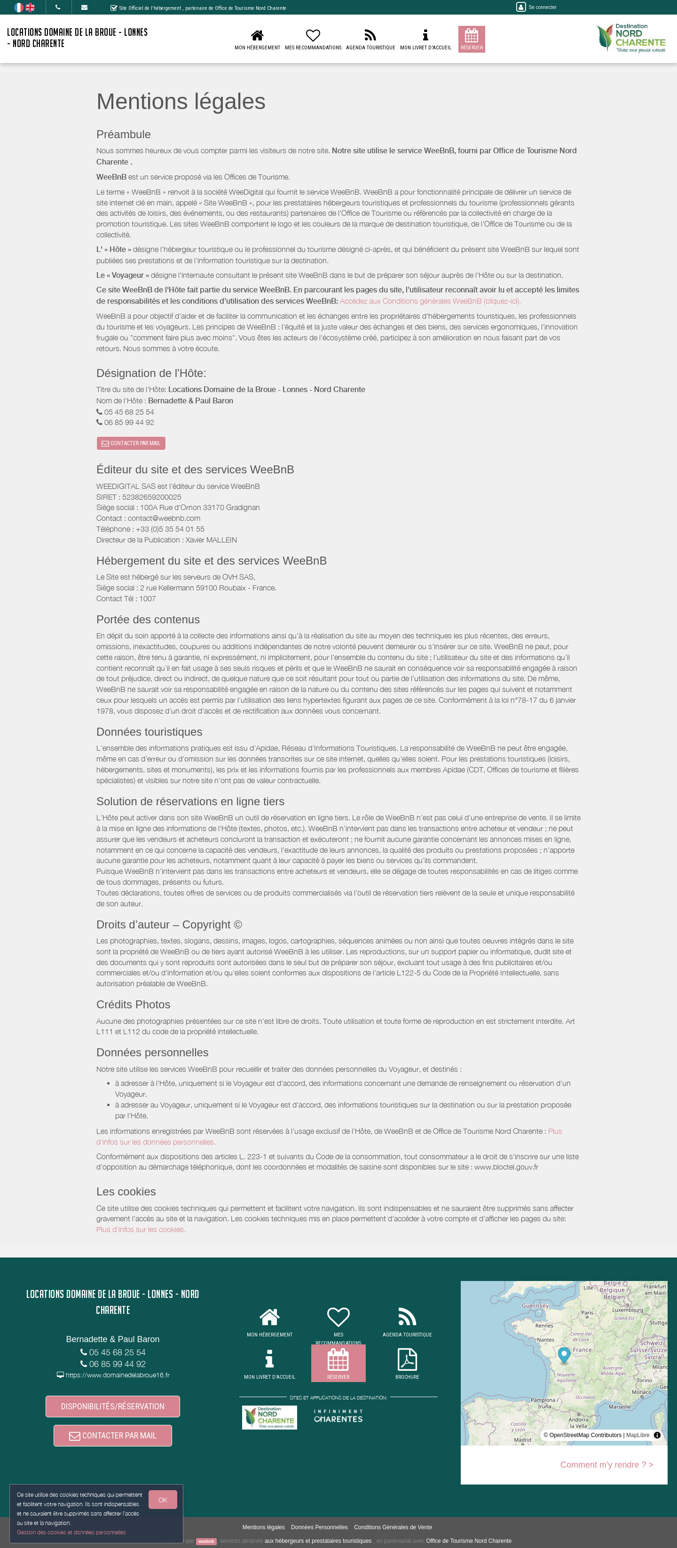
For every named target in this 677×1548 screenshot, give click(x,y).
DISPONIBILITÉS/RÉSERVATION (113, 1406)
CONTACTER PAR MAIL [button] (131, 443)
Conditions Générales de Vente (393, 1527)
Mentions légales (264, 1527)
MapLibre (638, 1435)
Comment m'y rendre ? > (606, 1464)
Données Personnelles (319, 1527)
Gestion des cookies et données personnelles (71, 1532)
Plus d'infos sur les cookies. (141, 1229)
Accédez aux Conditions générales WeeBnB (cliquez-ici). (430, 301)
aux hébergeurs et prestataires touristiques (318, 1541)
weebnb (206, 1541)
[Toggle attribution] (657, 1435)
